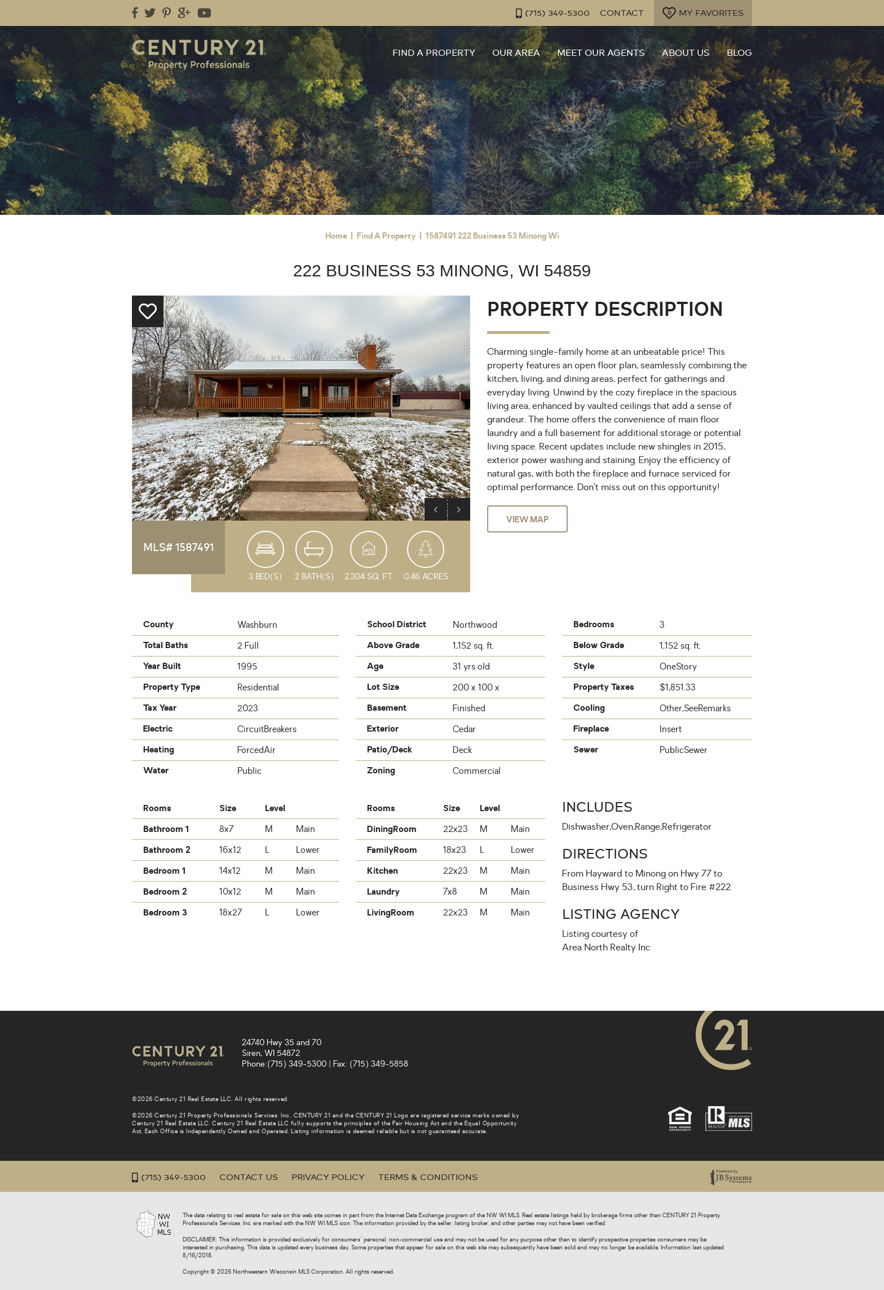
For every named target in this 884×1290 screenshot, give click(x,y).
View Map (527, 519)
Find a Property (433, 53)
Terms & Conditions (428, 1177)
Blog (739, 53)
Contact (620, 13)
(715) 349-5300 (548, 13)
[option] (301, 408)
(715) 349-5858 (379, 1064)
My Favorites (703, 13)
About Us (686, 53)
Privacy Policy (328, 1177)
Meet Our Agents (601, 53)
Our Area (516, 53)
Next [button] (459, 509)
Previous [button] (436, 509)
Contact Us (248, 1177)
